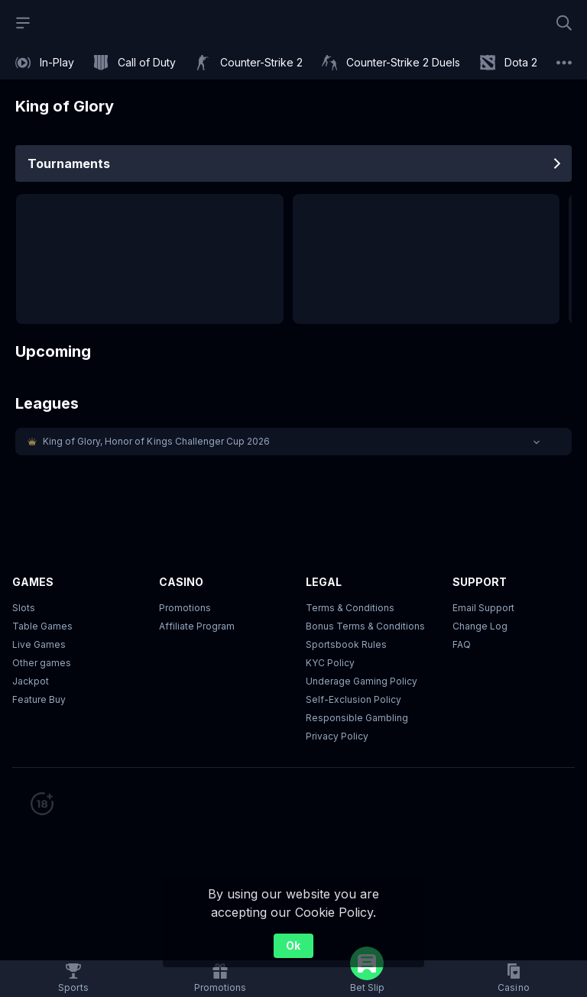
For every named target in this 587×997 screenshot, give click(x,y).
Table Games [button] (42, 626)
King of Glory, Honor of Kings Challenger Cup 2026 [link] (156, 441)
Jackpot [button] (30, 681)
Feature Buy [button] (39, 699)
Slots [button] (23, 607)
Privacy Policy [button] (337, 736)
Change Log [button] (480, 626)
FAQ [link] (461, 644)
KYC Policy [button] (330, 662)
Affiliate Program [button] (197, 626)
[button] (293, 441)
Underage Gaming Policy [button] (361, 681)
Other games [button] (41, 662)
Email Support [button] (483, 607)
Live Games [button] (39, 644)
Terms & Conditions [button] (350, 607)
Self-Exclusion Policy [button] (353, 699)
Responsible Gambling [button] (357, 717)
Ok (293, 945)
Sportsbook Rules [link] (346, 644)
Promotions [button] (185, 607)
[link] (44, 62)
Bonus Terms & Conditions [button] (365, 626)
